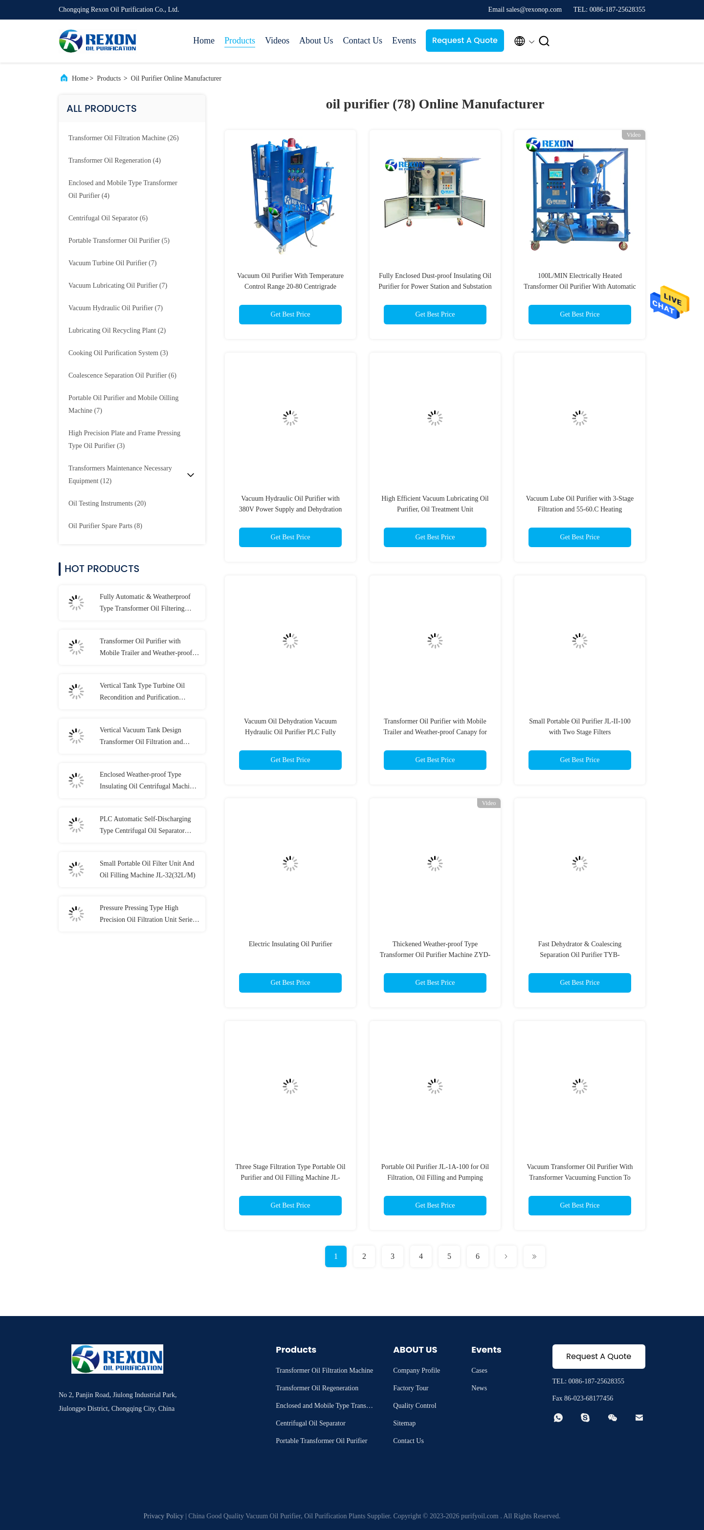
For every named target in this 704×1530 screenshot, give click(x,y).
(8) (105, 526)
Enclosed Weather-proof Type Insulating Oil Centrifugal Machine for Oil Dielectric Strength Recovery (148, 781)
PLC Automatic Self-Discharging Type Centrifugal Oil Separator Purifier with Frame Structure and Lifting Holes (146, 826)
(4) (114, 160)
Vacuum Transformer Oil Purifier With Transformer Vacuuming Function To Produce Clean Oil (580, 1177)
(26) (123, 138)
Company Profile (416, 1370)
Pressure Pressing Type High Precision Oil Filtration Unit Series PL (147, 915)
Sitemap (404, 1423)
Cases (479, 1370)
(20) (107, 503)
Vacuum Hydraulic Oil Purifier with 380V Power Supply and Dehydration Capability (290, 509)
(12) (120, 475)
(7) (112, 263)
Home (204, 40)
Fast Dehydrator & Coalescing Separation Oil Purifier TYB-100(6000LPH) (580, 954)
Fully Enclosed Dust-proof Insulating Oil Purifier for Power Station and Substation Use (434, 286)
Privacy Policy (164, 1516)
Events (404, 40)
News (479, 1388)
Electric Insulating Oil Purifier (290, 944)
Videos (277, 40)
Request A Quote (465, 40)
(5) (119, 240)
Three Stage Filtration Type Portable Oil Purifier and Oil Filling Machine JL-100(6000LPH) (290, 1177)
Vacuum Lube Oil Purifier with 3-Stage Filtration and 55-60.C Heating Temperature (580, 509)
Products (239, 40)
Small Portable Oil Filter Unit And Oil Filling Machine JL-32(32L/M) (148, 869)
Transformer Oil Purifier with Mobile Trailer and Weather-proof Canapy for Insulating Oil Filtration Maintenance (148, 648)
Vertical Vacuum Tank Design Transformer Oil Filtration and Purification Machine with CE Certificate (141, 737)
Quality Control (414, 1405)
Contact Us (362, 40)
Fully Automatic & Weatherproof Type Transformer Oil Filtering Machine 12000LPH (145, 604)
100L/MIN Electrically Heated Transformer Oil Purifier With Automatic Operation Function (580, 286)
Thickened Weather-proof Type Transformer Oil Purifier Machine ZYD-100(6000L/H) (435, 954)
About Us (316, 40)
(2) (117, 330)
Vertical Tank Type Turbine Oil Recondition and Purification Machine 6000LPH (142, 692)
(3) (118, 353)
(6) (108, 218)
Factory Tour (410, 1388)
